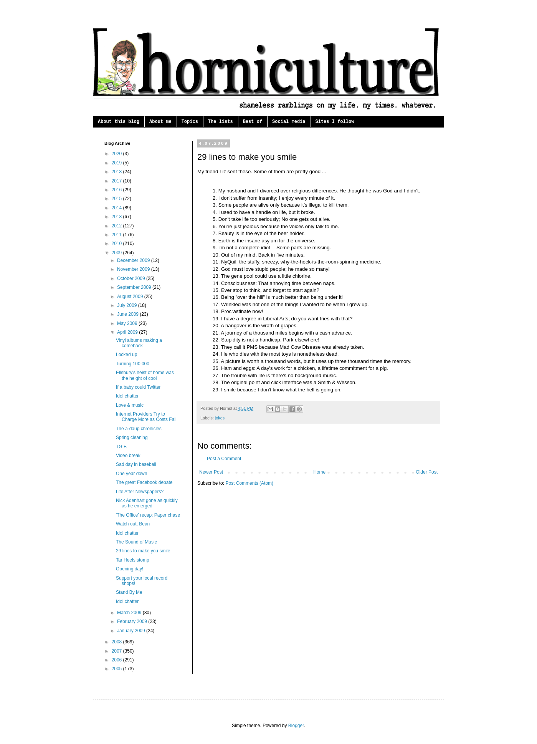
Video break (128, 455)
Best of (252, 121)
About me (160, 121)
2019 (117, 163)
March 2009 (130, 612)
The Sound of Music (136, 542)
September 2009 (134, 287)
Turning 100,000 (132, 363)
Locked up (126, 354)
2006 (117, 660)
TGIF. (121, 446)
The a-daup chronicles (139, 428)
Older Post (427, 472)
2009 (117, 252)
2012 (117, 226)
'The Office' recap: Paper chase (148, 515)
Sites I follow (335, 121)
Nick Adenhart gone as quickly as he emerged (147, 503)
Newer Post (211, 472)
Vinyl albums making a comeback (139, 343)
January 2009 (131, 630)
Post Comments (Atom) (249, 483)
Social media (288, 121)
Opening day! (129, 569)
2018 (117, 171)
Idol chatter (127, 396)
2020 (117, 153)
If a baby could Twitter (138, 387)
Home (319, 472)
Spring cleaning (132, 437)
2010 (117, 243)
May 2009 (128, 323)
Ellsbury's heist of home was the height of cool (145, 375)
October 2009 (131, 278)
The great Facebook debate (144, 482)
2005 (117, 668)
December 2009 (134, 260)
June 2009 (128, 314)
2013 (117, 216)
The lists (220, 121)
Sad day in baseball (136, 464)
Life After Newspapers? (140, 491)
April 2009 (128, 332)
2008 (117, 642)
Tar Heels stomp (132, 560)
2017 (117, 181)
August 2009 (130, 296)
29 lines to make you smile (143, 550)
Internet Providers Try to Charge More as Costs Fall (146, 416)
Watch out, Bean (133, 524)
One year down (131, 473)
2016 (117, 189)
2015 (117, 198)
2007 (117, 651)
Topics (190, 121)
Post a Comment (224, 458)
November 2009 (134, 269)
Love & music (130, 405)
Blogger (296, 725)
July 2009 (127, 305)
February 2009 (132, 621)
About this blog (118, 121)
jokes (220, 418)
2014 (117, 207)
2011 (117, 234)
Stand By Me (129, 592)
